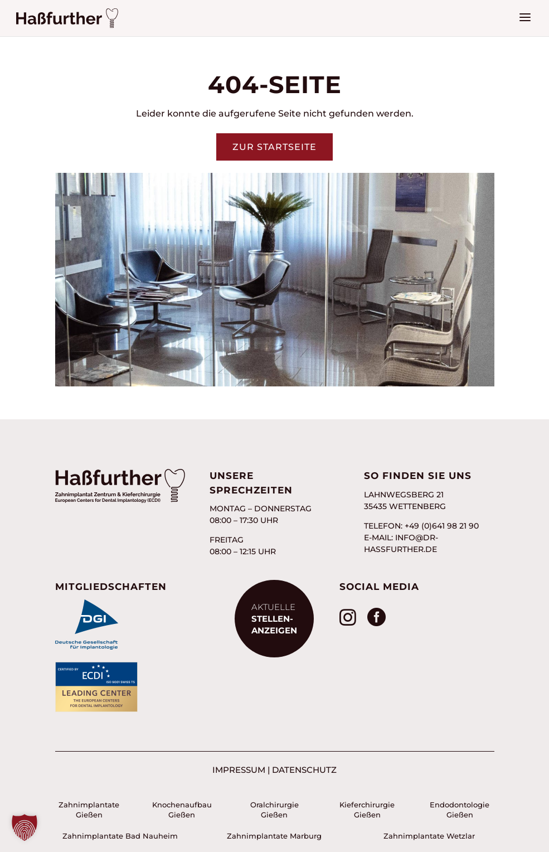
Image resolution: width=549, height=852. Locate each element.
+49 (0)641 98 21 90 (442, 526)
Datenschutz (304, 769)
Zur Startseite (274, 147)
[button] (24, 827)
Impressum (238, 769)
